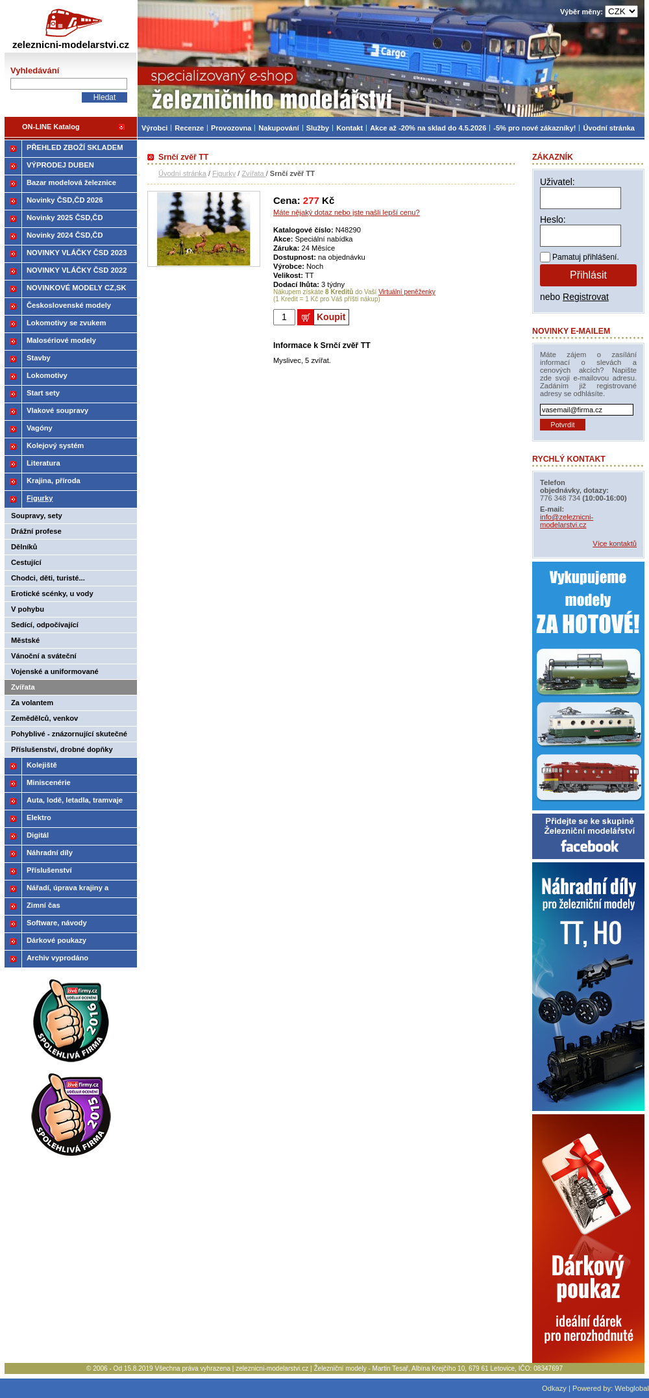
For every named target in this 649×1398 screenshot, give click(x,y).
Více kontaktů (615, 543)
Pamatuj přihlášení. (585, 257)
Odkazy (554, 1388)
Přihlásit (588, 275)
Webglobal (632, 1388)
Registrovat (586, 297)
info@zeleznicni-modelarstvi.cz (566, 521)
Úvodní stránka (182, 173)
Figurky (224, 173)
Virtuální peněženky (406, 291)
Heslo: (553, 219)
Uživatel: (557, 182)
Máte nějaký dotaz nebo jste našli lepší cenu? (346, 212)
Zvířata (253, 173)
